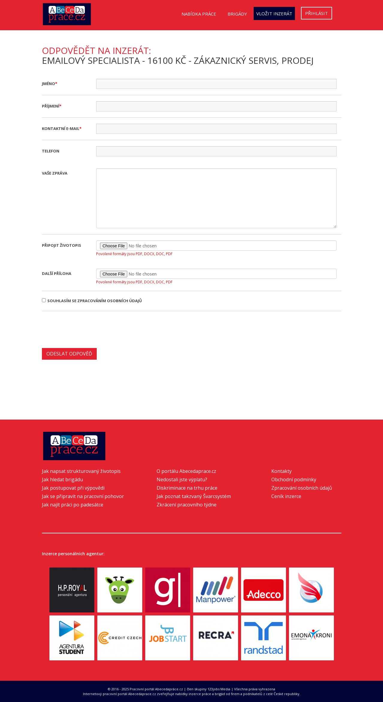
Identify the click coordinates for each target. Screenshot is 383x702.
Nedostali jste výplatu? (182, 479)
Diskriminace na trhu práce (187, 488)
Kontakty (281, 471)
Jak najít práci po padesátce (72, 504)
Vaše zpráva (54, 173)
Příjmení (50, 106)
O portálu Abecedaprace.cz (186, 471)
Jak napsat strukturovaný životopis (81, 471)
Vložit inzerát (274, 13)
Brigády (237, 14)
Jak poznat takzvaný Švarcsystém (194, 496)
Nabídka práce (198, 14)
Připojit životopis (61, 245)
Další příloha (56, 273)
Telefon (50, 151)
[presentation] (87, 329)
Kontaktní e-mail (60, 128)
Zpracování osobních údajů (301, 488)
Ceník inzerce (286, 496)
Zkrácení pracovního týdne (187, 504)
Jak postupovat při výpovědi (73, 488)
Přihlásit (316, 13)
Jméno (48, 83)
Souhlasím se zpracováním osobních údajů (92, 300)
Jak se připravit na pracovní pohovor (83, 496)
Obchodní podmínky (293, 479)
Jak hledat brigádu (62, 479)
